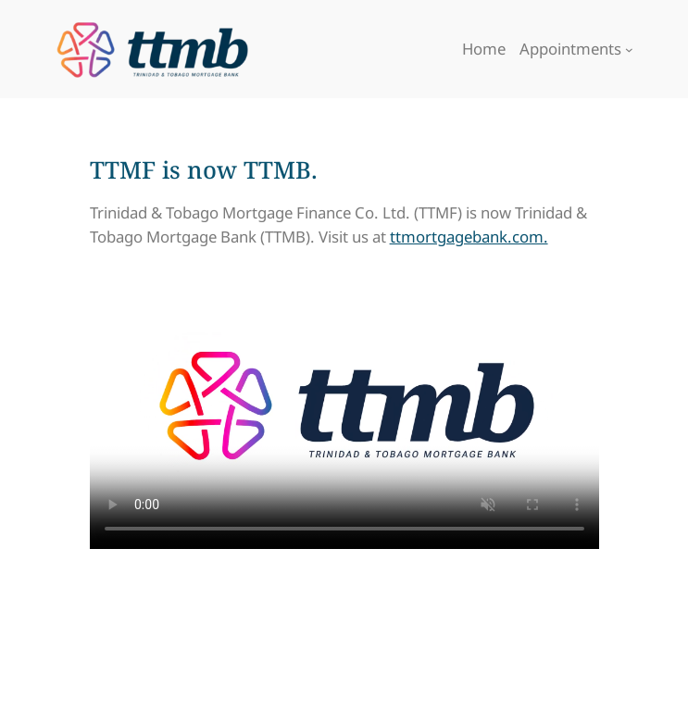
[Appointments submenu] (629, 49)
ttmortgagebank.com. (469, 236)
